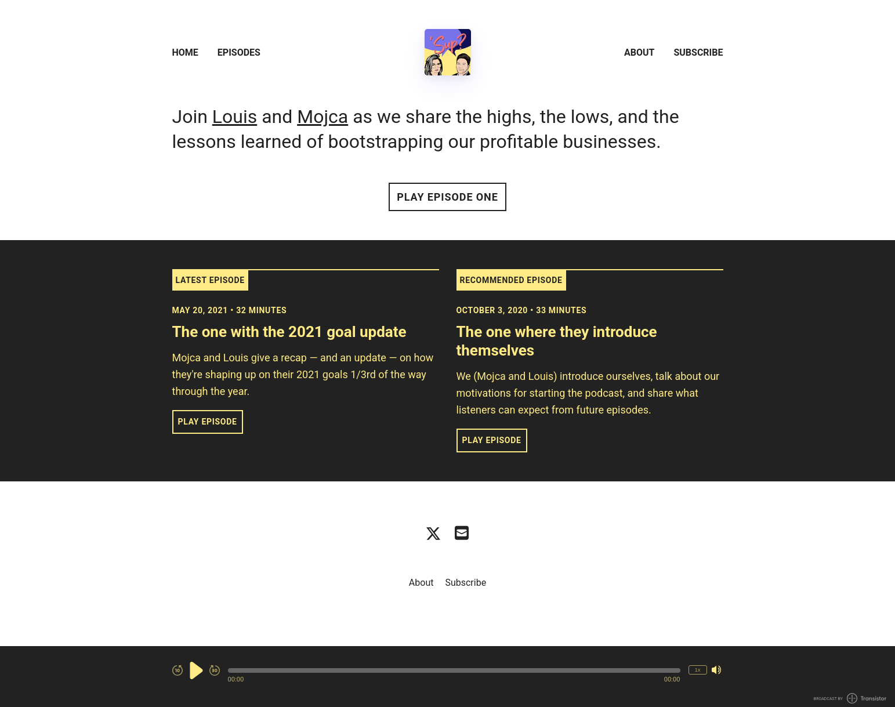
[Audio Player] (447, 676)
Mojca (322, 117)
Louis (234, 117)
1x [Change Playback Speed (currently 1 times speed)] (697, 669)
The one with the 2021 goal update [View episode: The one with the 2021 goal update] (289, 331)
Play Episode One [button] (447, 197)
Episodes (239, 52)
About (639, 52)
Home (185, 52)
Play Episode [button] (207, 421)
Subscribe (698, 52)
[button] (454, 670)
